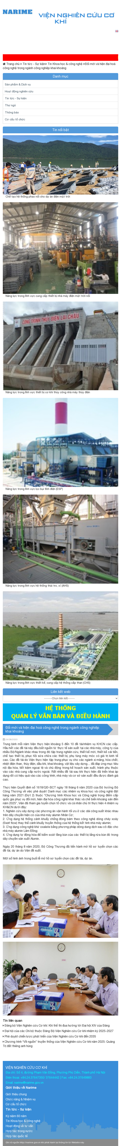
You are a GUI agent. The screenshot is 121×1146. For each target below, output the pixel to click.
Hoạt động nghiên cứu (19, 91)
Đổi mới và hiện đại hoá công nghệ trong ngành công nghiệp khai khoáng (52, 729)
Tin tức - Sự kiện (32, 64)
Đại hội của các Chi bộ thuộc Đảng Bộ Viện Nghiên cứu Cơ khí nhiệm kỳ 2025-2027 (59, 1031)
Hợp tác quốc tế (17, 1136)
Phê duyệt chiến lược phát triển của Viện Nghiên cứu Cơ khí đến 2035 (50, 1036)
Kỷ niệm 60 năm (16, 1116)
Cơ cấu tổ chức (15, 119)
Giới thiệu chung (16, 1094)
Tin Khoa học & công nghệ (63, 64)
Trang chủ (12, 64)
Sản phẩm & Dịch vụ (18, 84)
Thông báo (12, 112)
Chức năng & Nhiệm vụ (20, 1099)
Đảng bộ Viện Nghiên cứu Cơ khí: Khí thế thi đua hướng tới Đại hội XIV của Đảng (57, 1025)
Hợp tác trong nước (19, 1131)
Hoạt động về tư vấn (19, 1126)
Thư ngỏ (10, 105)
